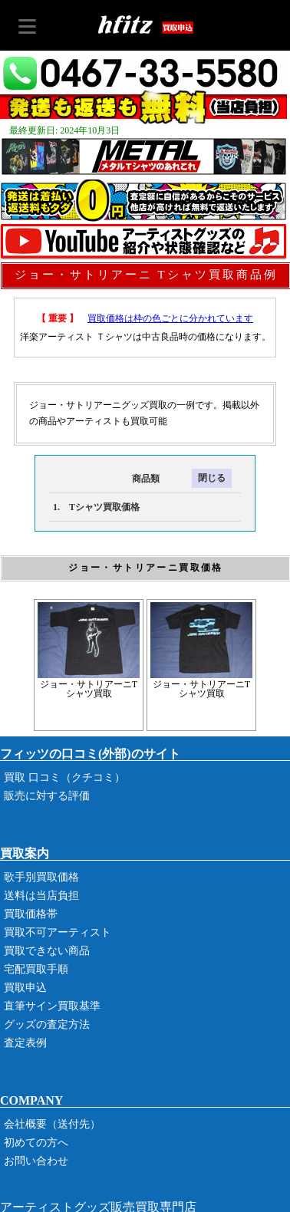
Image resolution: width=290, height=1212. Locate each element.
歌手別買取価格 (41, 877)
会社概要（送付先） (52, 1124)
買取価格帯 (31, 914)
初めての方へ (36, 1142)
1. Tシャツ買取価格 (96, 507)
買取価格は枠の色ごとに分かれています (170, 318)
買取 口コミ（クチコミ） (64, 777)
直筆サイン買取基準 (52, 1006)
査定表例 (25, 1043)
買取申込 (25, 987)
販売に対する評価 (47, 796)
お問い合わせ (36, 1161)
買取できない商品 (47, 951)
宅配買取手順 (36, 969)
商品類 (104, 478)
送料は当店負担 (41, 895)
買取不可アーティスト (57, 932)
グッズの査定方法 (47, 1024)
